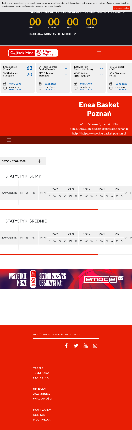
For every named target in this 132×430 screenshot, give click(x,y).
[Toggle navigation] (99, 52)
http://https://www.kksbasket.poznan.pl (99, 133)
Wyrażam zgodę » (121, 8)
